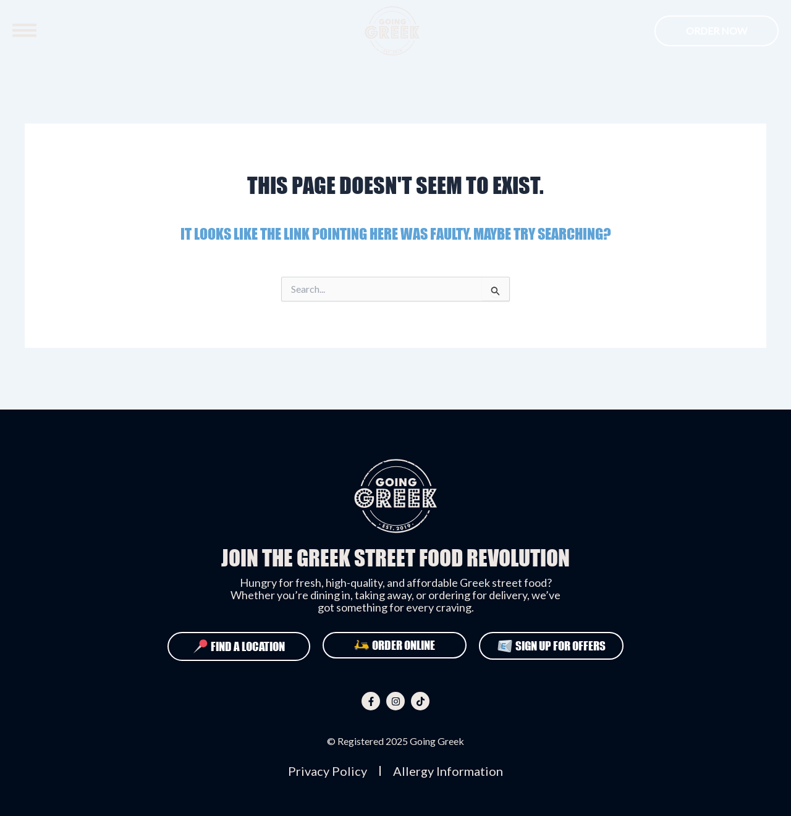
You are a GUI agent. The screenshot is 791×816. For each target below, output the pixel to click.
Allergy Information (448, 770)
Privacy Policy (327, 770)
